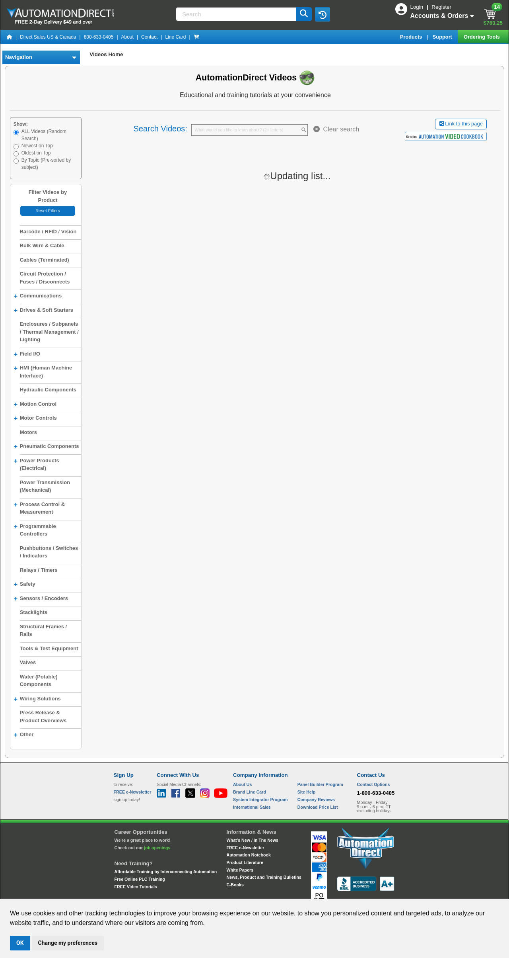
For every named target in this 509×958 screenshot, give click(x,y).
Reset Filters (47, 210)
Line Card (175, 37)
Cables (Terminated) (44, 260)
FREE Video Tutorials (136, 886)
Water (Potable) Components (39, 681)
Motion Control (35, 404)
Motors (28, 432)
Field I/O (27, 354)
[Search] (236, 14)
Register (441, 7)
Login (417, 7)
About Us (242, 784)
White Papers (240, 870)
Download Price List (317, 807)
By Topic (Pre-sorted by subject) (46, 163)
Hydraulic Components (48, 390)
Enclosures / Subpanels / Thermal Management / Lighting (49, 331)
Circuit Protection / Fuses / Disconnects (45, 278)
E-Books (235, 884)
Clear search (336, 129)
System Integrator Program (260, 799)
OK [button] (20, 943)
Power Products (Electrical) (36, 463)
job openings (157, 847)
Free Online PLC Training (140, 879)
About (127, 37)
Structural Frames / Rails (43, 630)
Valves (28, 662)
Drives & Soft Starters (43, 310)
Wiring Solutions (37, 699)
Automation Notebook (249, 854)
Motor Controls (35, 418)
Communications (38, 296)
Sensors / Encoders (41, 599)
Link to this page (461, 124)
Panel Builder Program (320, 784)
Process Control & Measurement (39, 507)
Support (443, 37)
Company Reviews (316, 799)
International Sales (252, 807)
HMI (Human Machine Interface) (43, 371)
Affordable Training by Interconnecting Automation (166, 871)
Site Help (306, 792)
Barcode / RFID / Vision (48, 232)
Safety (24, 584)
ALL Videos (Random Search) (43, 135)
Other (24, 735)
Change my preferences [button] (67, 943)
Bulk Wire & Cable (42, 245)
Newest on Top (37, 146)
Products (412, 37)
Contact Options (373, 784)
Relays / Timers (39, 570)
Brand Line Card (249, 792)
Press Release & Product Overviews (43, 716)
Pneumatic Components (46, 447)
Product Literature (245, 862)
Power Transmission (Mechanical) (45, 486)
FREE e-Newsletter (245, 847)
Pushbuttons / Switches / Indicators (49, 552)
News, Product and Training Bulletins (264, 877)
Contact (149, 37)
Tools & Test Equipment (49, 648)
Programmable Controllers (35, 529)
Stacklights (33, 612)
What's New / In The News (252, 840)
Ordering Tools (482, 37)
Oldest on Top (36, 153)
